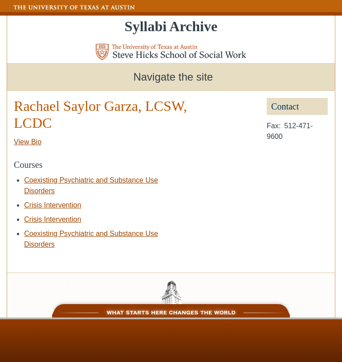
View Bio (27, 142)
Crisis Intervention (52, 205)
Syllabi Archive (171, 26)
